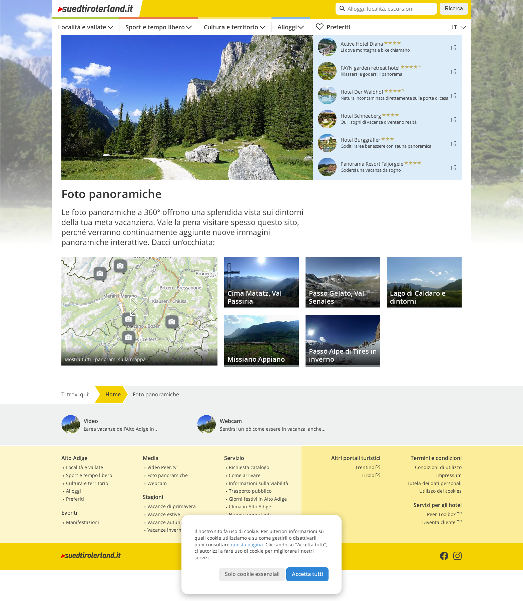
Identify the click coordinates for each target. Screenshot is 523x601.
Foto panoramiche (167, 475)
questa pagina (247, 544)
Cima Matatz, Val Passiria (261, 283)
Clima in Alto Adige (250, 506)
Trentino (367, 467)
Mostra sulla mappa (139, 311)
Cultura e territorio (231, 27)
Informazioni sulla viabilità (258, 483)
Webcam (157, 483)
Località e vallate (82, 27)
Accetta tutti (307, 574)
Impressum (449, 475)
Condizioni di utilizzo (438, 467)
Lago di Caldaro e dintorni (424, 283)
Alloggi (287, 27)
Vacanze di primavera (171, 506)
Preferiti (333, 27)
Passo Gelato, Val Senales (343, 283)
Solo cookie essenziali (252, 574)
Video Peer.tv (161, 467)
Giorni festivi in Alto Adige (258, 499)
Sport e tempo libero (155, 27)
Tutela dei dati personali (434, 483)
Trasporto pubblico (250, 491)
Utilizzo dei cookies (440, 491)
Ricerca (454, 8)
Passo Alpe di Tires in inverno (343, 341)
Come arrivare (244, 475)
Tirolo (371, 475)
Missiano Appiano (261, 341)
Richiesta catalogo (249, 467)
